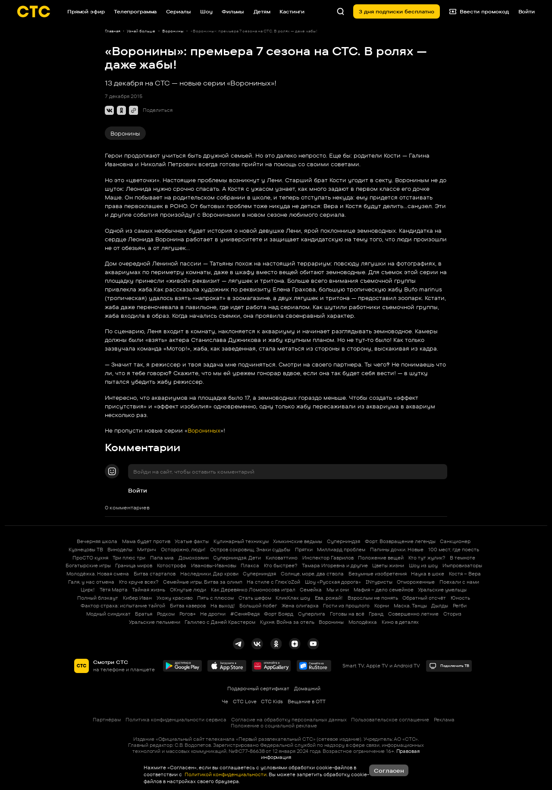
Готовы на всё (347, 614)
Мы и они (337, 590)
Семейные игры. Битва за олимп (202, 582)
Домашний (307, 689)
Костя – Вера (465, 574)
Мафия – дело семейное (384, 590)
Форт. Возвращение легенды (400, 541)
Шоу (206, 11)
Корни (381, 606)
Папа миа (162, 558)
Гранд (376, 614)
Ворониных (204, 430)
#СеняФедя (245, 614)
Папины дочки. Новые (396, 550)
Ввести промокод (479, 12)
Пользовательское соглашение (390, 720)
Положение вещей (381, 558)
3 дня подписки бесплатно (396, 11)
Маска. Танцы (410, 606)
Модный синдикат (108, 614)
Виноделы (119, 550)
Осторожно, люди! (183, 550)
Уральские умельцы (442, 590)
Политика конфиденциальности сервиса (175, 720)
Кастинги (291, 11)
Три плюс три (129, 558)
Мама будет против (146, 541)
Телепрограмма (135, 11)
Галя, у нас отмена (91, 582)
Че (225, 701)
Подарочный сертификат (258, 689)
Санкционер (455, 541)
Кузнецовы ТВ (86, 550)
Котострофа (171, 565)
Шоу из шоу (423, 565)
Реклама (444, 720)
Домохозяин (194, 558)
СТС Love (245, 701)
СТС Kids (272, 701)
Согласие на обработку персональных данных (289, 720)
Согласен (389, 770)
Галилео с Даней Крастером (220, 622)
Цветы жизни (388, 565)
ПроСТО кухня (90, 558)
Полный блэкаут (97, 598)
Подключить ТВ (449, 666)
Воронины (125, 133)
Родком (166, 614)
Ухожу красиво (175, 598)
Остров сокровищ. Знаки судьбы (250, 550)
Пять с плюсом (215, 598)
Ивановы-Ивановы (213, 565)
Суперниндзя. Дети (237, 558)
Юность (460, 598)
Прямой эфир (86, 11)
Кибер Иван (137, 598)
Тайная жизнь (148, 590)
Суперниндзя (343, 541)
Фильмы (233, 11)
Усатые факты (192, 541)
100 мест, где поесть (453, 550)
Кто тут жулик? (426, 558)
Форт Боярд (278, 614)
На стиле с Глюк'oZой (273, 582)
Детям (262, 11)
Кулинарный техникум (241, 541)
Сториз (452, 614)
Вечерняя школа (97, 541)
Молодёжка (362, 622)
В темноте (462, 558)
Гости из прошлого (346, 606)
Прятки (304, 550)
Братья (143, 614)
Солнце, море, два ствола (312, 574)
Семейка (311, 590)
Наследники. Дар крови (209, 574)
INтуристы (379, 582)
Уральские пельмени (154, 622)
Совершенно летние (413, 614)
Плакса (250, 565)
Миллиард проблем (341, 550)
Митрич (146, 550)
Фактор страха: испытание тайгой (123, 606)
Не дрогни (213, 614)
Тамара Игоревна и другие (335, 565)
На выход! (222, 606)
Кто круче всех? (138, 582)
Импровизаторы (462, 565)
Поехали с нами (459, 582)
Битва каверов (188, 606)
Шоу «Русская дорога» (333, 582)
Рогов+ (187, 614)
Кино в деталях (400, 622)
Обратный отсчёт (424, 598)
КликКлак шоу (293, 598)
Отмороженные (416, 582)
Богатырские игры (88, 565)
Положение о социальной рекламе (274, 726)
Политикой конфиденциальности (225, 774)
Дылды (439, 606)
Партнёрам (107, 720)
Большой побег (258, 606)
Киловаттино (282, 558)
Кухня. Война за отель (287, 622)
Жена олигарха (300, 606)
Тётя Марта (114, 590)
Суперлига (311, 614)
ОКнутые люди (188, 590)
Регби (460, 606)
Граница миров (133, 565)
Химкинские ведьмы (297, 541)
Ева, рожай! (329, 598)
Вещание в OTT (307, 701)
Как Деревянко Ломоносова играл (253, 590)
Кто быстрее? (280, 565)
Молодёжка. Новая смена (97, 574)
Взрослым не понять (373, 598)
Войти (137, 490)
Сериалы (178, 11)
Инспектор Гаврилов (328, 558)
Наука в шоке (427, 574)
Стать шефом (254, 598)
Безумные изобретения (377, 574)
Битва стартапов (155, 574)
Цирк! (88, 590)
